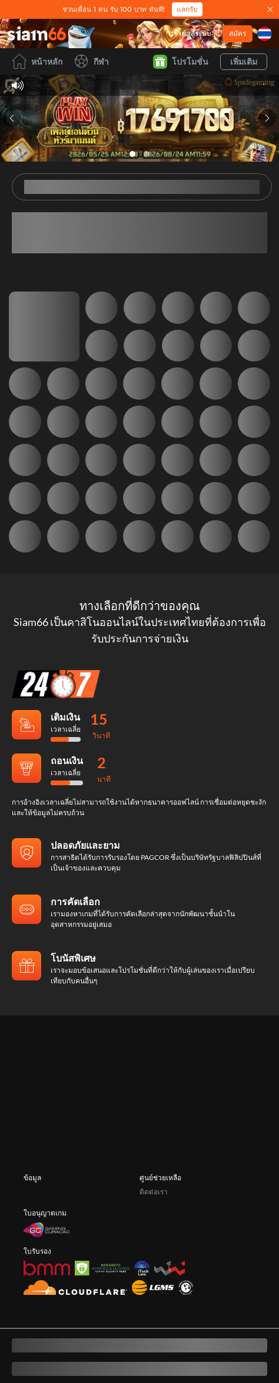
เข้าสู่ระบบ (195, 33)
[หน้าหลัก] (36, 33)
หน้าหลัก (37, 61)
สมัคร (237, 33)
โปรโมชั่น (180, 62)
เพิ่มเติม (243, 61)
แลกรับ (187, 9)
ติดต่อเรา (154, 1206)
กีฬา (91, 61)
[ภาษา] (264, 33)
